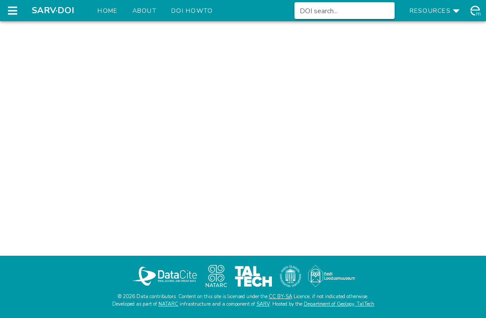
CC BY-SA (280, 296)
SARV (263, 304)
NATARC (168, 304)
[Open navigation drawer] (12, 10)
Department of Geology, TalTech (339, 304)
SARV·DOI (53, 10)
